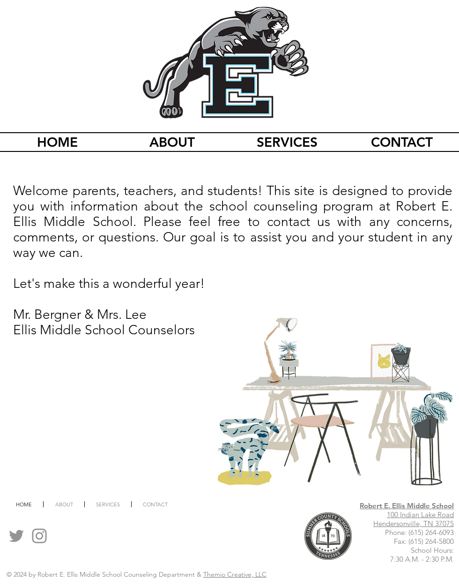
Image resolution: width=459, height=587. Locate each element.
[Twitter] (16, 536)
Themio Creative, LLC (235, 574)
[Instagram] (39, 536)
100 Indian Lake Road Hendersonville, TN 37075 (413, 519)
